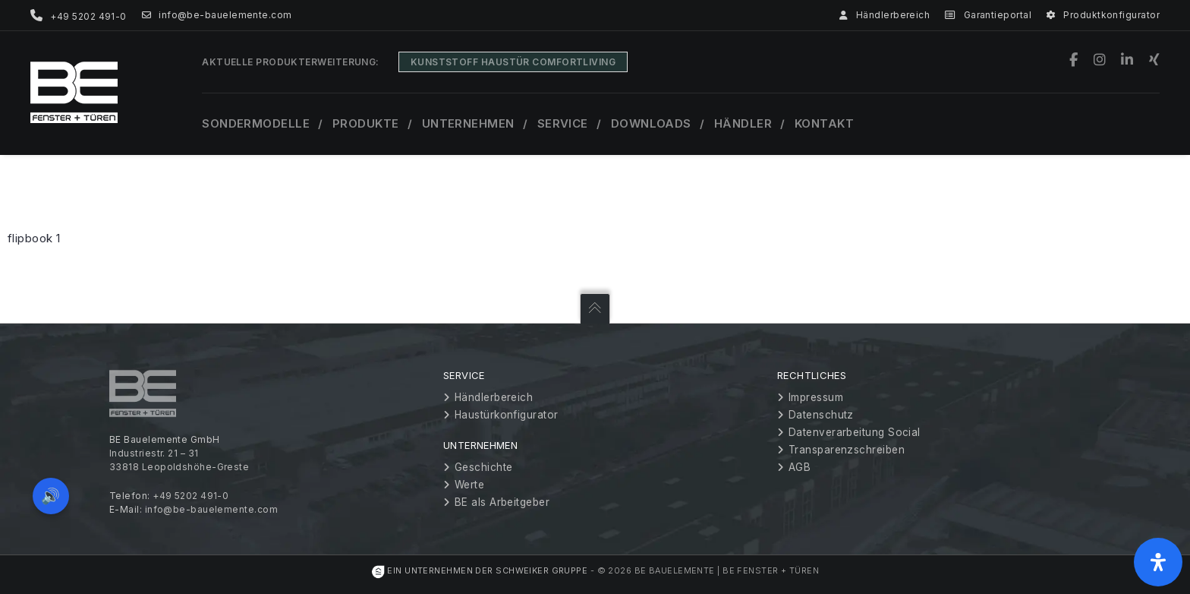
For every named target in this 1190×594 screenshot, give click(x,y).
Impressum (816, 397)
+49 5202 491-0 (190, 495)
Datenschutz (821, 415)
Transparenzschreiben (847, 450)
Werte (469, 485)
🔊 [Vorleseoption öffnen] (51, 495)
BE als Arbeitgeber (502, 502)
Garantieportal (988, 15)
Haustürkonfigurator (507, 415)
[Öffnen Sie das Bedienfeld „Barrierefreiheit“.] (1158, 562)
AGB (800, 467)
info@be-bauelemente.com (217, 15)
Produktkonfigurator (1103, 15)
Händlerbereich (884, 15)
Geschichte (484, 467)
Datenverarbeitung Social (855, 432)
